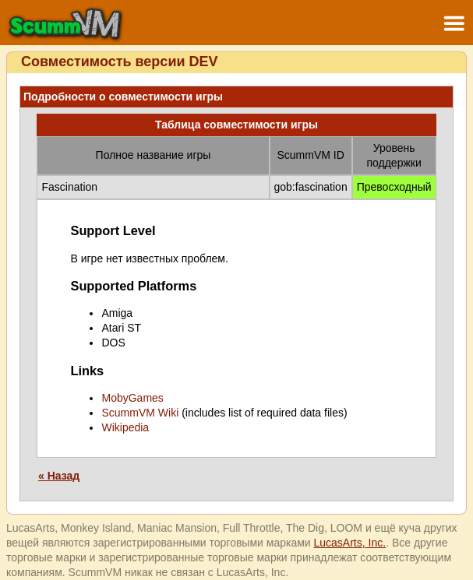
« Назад (58, 475)
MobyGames (132, 398)
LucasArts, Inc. (350, 542)
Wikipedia (125, 427)
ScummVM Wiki (139, 412)
